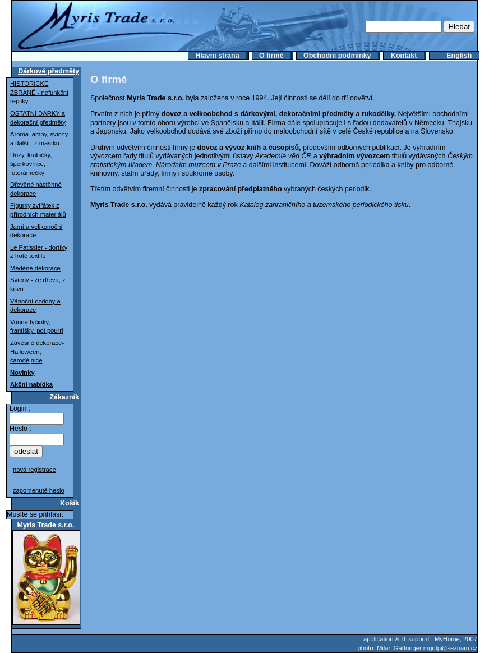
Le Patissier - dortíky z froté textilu (38, 252)
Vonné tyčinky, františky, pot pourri (36, 326)
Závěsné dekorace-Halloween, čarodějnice (37, 351)
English (459, 55)
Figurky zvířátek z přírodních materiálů (38, 210)
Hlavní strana (217, 55)
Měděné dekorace (35, 268)
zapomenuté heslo (38, 490)
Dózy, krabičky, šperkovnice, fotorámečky (31, 163)
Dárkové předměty (48, 71)
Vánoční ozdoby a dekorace (35, 306)
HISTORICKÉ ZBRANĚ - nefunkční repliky (39, 92)
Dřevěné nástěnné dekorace (36, 189)
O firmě (271, 55)
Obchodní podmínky (337, 55)
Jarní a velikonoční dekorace (36, 231)
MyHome (447, 639)
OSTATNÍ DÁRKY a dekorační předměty (38, 118)
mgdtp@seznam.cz (450, 648)
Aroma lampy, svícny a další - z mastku (39, 138)
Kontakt (404, 55)
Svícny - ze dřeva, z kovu (38, 284)
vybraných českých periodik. (327, 189)
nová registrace (34, 469)
